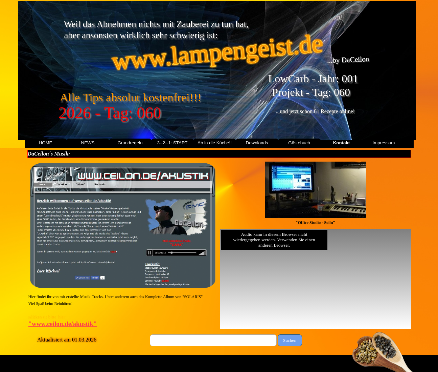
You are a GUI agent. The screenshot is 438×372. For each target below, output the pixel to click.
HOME (45, 142)
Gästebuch (299, 142)
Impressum (384, 142)
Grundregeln (129, 142)
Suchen (289, 340)
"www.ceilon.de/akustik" (62, 323)
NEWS (88, 142)
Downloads (257, 142)
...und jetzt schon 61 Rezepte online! (315, 111)
